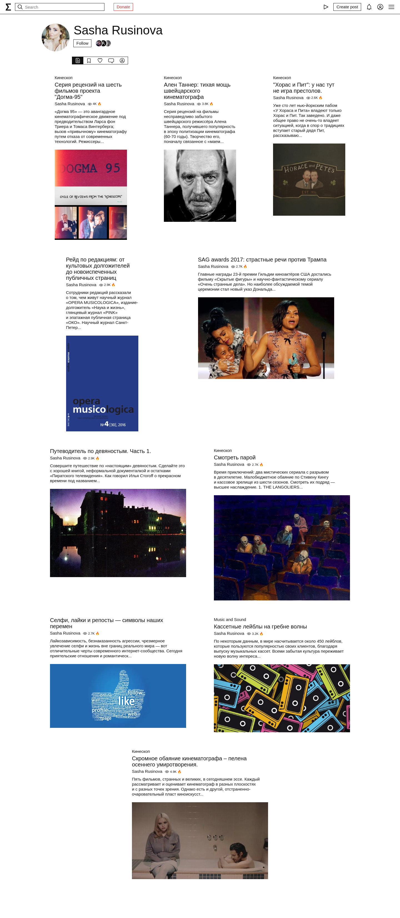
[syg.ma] (8, 7)
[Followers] (103, 43)
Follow (82, 43)
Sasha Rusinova (70, 103)
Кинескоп (63, 77)
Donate (123, 6)
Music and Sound (230, 619)
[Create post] (347, 7)
